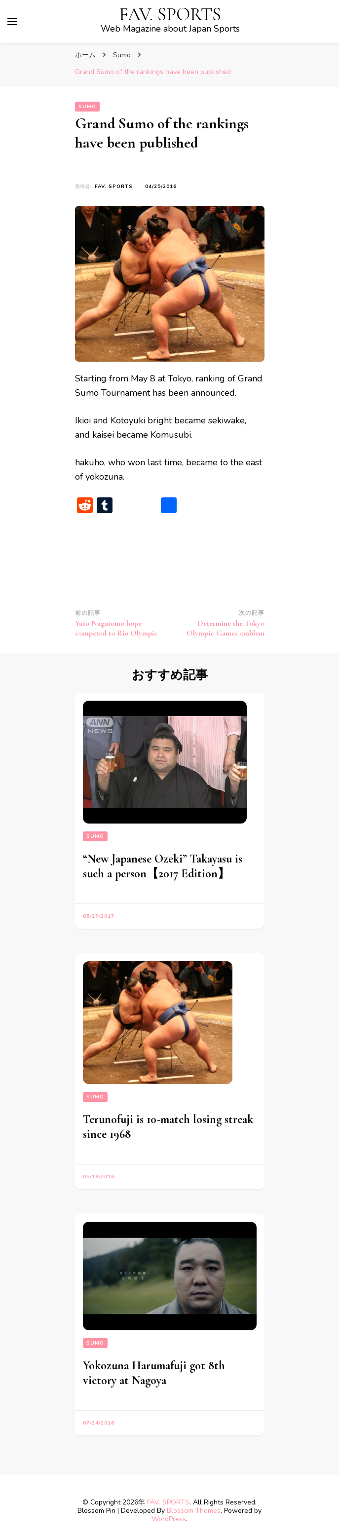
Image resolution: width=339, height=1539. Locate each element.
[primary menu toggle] (12, 21)
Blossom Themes (194, 1510)
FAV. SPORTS (170, 14)
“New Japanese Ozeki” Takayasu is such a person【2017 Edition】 (162, 866)
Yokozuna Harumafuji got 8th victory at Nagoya (154, 1373)
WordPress (168, 1519)
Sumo (87, 106)
